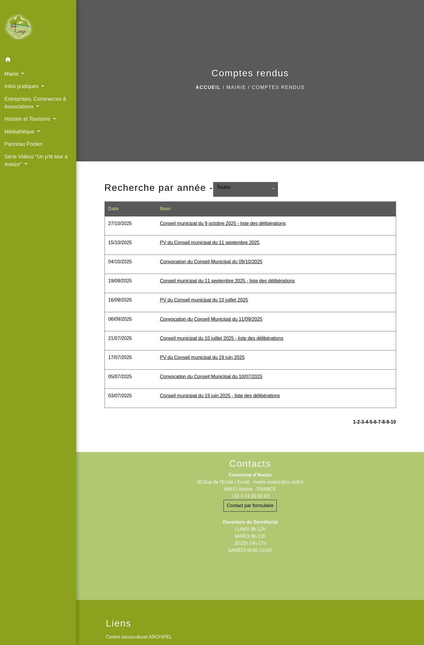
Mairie (236, 87)
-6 (374, 421)
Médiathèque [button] (20, 132)
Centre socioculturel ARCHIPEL (139, 636)
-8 (383, 421)
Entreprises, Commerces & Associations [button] (35, 103)
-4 (366, 421)
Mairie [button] (12, 74)
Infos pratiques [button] (22, 86)
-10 (392, 421)
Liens (119, 623)
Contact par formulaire (250, 505)
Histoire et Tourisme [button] (28, 119)
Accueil (208, 87)
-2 (358, 421)
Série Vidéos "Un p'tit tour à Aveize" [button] (36, 160)
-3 (362, 421)
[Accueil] (38, 27)
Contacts (250, 463)
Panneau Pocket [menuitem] (23, 144)
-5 (370, 421)
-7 (379, 421)
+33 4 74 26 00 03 (250, 496)
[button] (38, 60)
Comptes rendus (278, 87)
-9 (387, 421)
